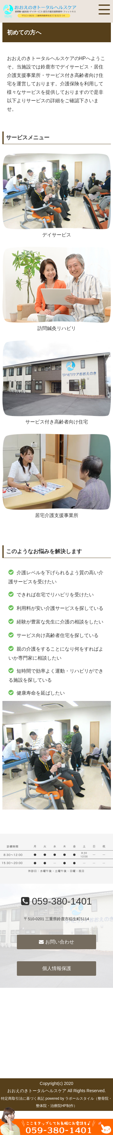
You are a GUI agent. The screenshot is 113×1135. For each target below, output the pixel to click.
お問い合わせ (56, 941)
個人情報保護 (56, 968)
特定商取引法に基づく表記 (22, 1098)
